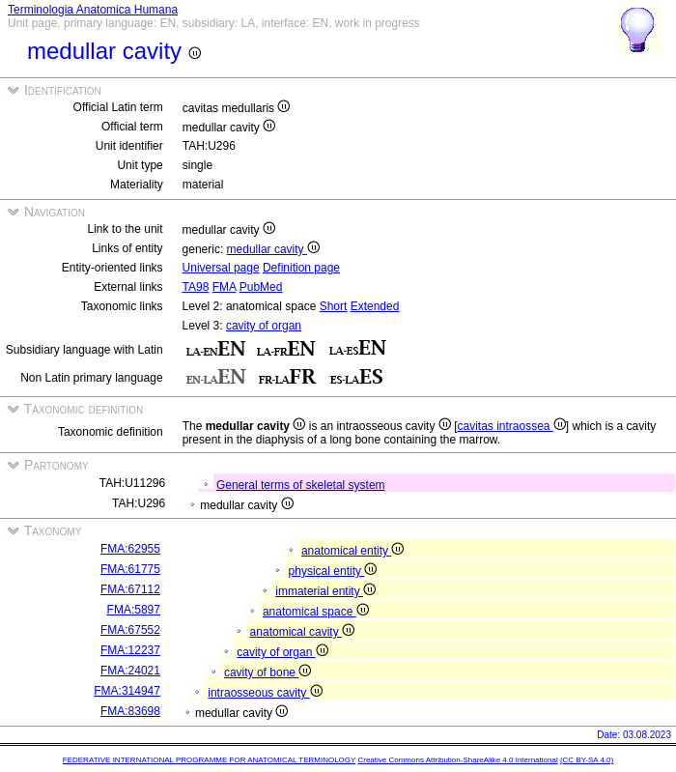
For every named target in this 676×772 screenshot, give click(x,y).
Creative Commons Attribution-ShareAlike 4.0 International (457, 760)
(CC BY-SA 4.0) (586, 760)
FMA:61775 (130, 569)
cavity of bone (267, 672)
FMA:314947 (127, 691)
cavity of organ (263, 325)
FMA (224, 287)
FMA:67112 (130, 589)
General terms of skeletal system (300, 485)
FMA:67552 (130, 630)
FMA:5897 (133, 609)
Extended (375, 306)
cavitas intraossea (511, 426)
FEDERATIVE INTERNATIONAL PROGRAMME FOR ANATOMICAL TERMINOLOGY (209, 760)
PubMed (261, 287)
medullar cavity (273, 249)
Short (334, 306)
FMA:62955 (130, 549)
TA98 (196, 287)
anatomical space (316, 611)
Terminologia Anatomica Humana (93, 9)
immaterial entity (325, 591)
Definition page (301, 267)
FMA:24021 (130, 670)
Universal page (221, 267)
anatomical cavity (302, 632)
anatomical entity (352, 551)
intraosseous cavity (265, 693)
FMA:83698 (130, 711)
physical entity (333, 571)
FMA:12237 (130, 650)
